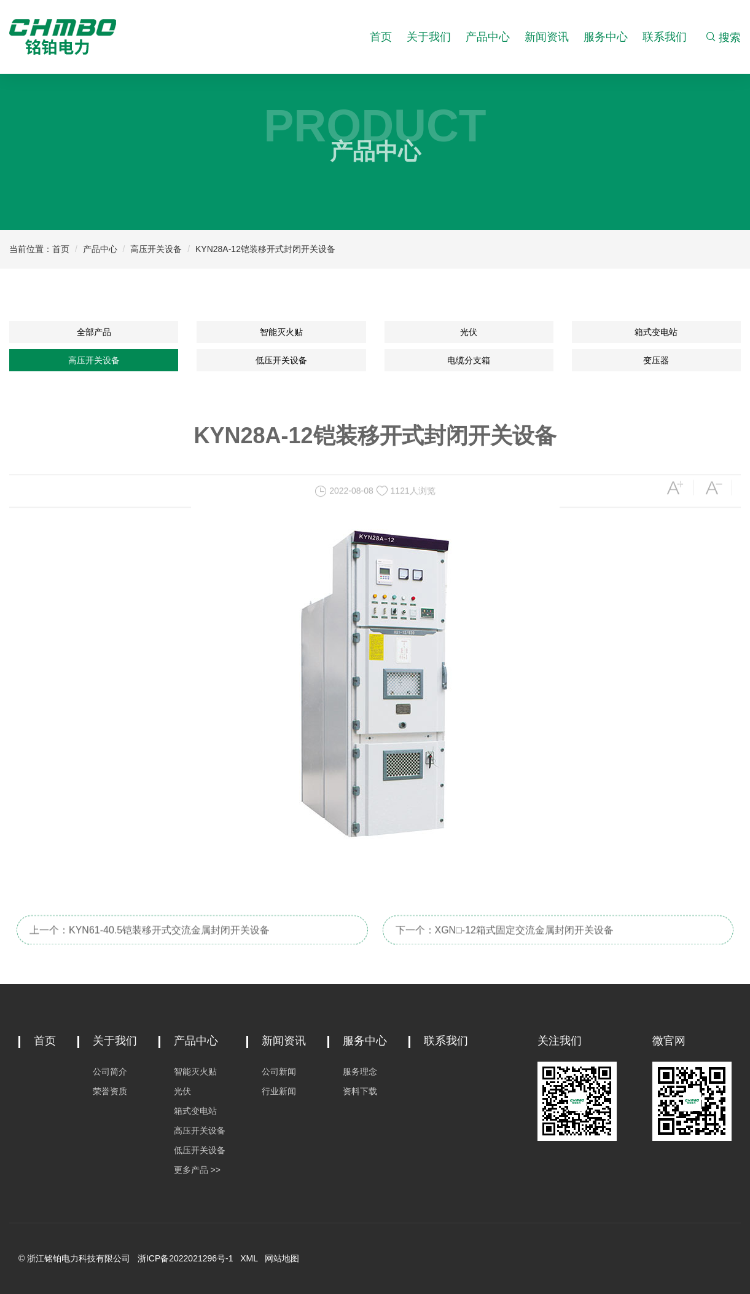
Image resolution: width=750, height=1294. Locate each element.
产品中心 (488, 37)
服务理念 (360, 1071)
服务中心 (606, 37)
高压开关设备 (156, 249)
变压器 (656, 360)
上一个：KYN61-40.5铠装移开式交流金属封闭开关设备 (149, 941)
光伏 (468, 332)
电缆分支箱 (468, 360)
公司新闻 (279, 1071)
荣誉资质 (110, 1091)
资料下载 (360, 1091)
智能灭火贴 (281, 332)
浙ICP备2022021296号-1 (185, 1258)
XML (248, 1258)
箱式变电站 (656, 332)
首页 (381, 37)
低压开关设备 (281, 360)
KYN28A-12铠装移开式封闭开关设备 (265, 249)
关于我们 (429, 37)
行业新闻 (279, 1091)
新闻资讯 (547, 37)
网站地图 (282, 1258)
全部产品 (94, 332)
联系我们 (665, 37)
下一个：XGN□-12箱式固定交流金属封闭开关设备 (505, 941)
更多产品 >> (197, 1170)
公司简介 (110, 1071)
